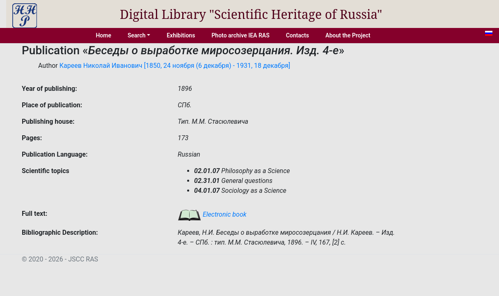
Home (103, 35)
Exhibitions (181, 35)
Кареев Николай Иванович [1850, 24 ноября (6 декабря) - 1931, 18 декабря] (175, 65)
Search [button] (137, 35)
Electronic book (212, 214)
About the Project (348, 35)
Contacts (297, 35)
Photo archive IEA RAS (240, 35)
